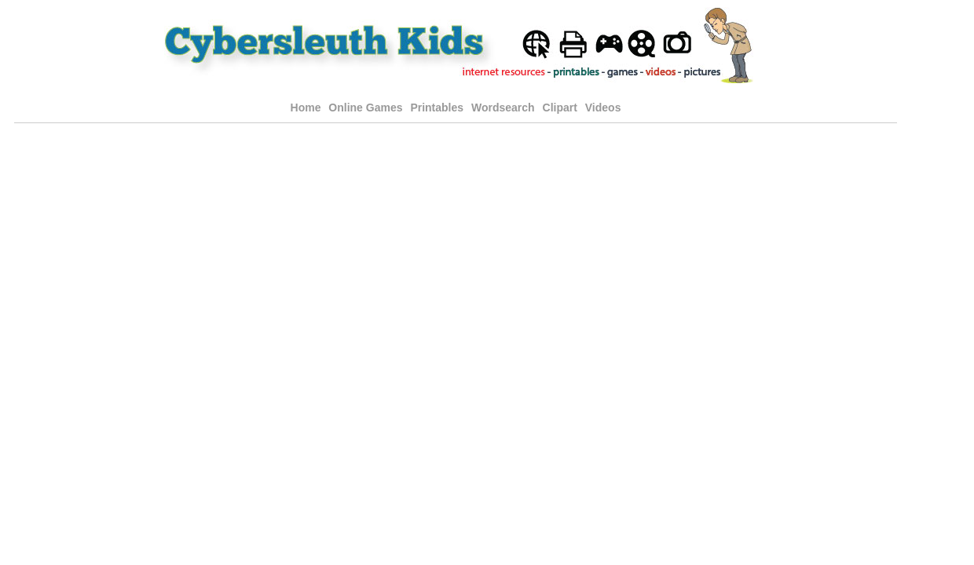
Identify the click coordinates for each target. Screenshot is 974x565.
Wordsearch (503, 107)
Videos (603, 107)
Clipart (560, 107)
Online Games (365, 107)
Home (306, 107)
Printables (438, 107)
